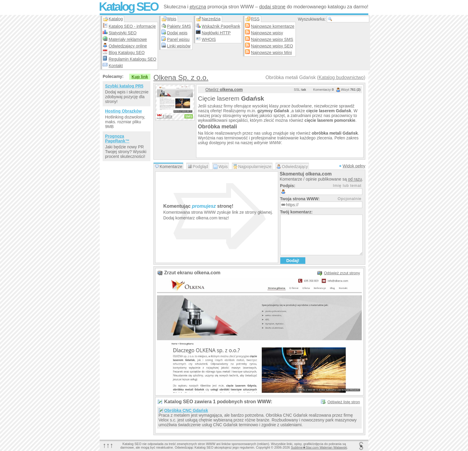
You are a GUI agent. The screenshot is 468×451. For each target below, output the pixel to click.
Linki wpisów (179, 46)
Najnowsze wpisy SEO (272, 46)
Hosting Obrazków (123, 111)
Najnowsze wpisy (267, 32)
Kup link (140, 76)
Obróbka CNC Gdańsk (186, 410)
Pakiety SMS (179, 26)
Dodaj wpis (177, 32)
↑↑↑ (108, 445)
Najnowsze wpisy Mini (271, 52)
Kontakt (116, 65)
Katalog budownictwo (341, 77)
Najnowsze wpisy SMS (272, 39)
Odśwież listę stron (343, 402)
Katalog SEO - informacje (132, 26)
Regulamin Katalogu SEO (132, 59)
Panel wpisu (178, 39)
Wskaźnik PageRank (221, 26)
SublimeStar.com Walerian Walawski (319, 447)
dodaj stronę (272, 6)
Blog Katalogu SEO (127, 52)
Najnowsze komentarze (273, 26)
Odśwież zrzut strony (342, 273)
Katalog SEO (128, 6)
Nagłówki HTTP (216, 32)
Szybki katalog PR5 (124, 86)
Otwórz (224, 89)
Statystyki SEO (122, 32)
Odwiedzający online (128, 46)
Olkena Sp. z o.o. (180, 77)
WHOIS (209, 39)
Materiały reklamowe (128, 39)
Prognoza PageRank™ (117, 138)
